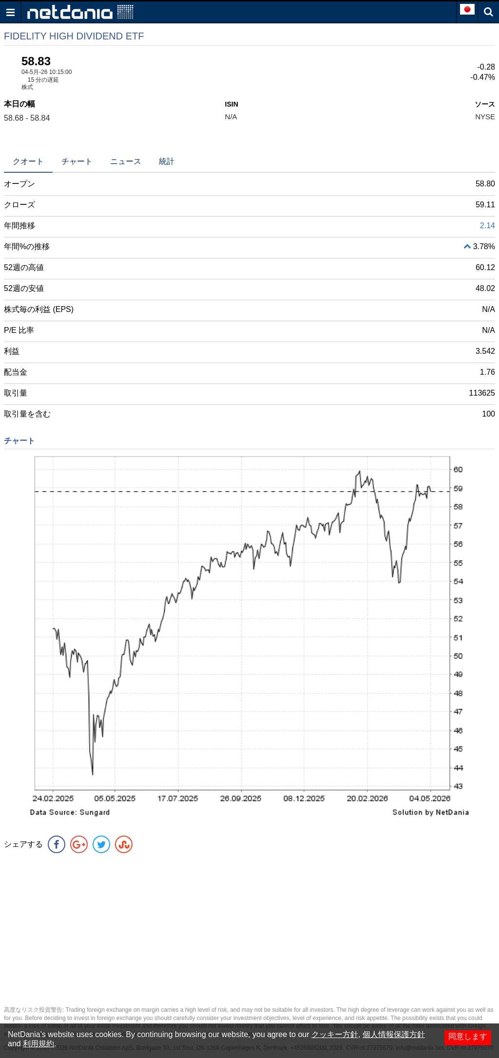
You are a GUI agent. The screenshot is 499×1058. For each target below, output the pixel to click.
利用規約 (38, 1044)
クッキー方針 (334, 1034)
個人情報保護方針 (394, 1034)
